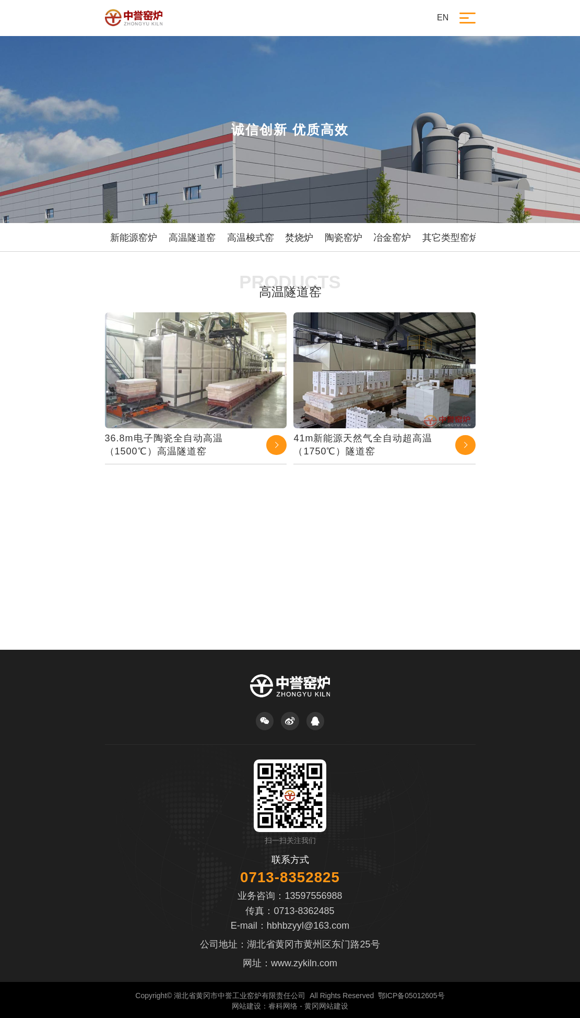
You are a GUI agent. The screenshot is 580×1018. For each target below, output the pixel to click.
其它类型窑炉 (450, 237)
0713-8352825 (290, 877)
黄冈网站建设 (326, 1006)
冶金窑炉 (392, 237)
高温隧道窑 (192, 237)
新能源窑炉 (133, 237)
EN (442, 17)
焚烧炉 (299, 237)
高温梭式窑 (250, 237)
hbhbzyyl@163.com (308, 925)
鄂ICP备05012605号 (411, 995)
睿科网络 (283, 1006)
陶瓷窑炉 (343, 237)
